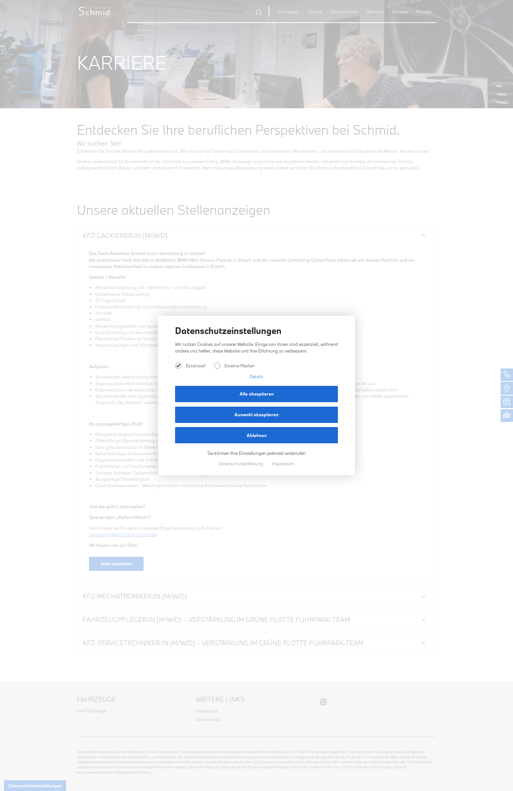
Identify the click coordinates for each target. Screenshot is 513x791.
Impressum (283, 463)
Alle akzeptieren (257, 394)
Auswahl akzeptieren (256, 414)
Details (256, 376)
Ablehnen (257, 435)
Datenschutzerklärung (241, 463)
